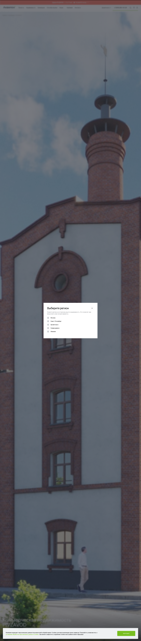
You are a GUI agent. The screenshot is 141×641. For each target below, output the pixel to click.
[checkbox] (51, 318)
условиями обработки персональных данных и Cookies (22, 634)
